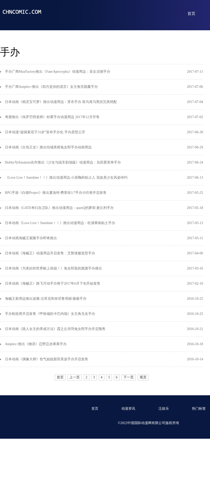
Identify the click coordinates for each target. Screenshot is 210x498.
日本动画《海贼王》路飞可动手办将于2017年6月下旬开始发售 (52, 283)
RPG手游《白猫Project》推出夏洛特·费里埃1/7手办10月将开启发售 (55, 193)
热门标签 (199, 408)
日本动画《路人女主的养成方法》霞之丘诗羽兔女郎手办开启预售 (55, 329)
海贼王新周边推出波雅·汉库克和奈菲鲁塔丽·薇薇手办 (45, 298)
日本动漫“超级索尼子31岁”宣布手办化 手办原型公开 (45, 132)
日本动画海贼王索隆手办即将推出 (31, 238)
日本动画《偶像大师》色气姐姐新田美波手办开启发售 (46, 359)
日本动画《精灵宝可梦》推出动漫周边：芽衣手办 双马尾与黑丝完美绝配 (61, 102)
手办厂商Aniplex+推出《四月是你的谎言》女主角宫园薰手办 (51, 87)
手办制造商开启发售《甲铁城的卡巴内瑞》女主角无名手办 (50, 314)
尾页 (143, 377)
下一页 (128, 377)
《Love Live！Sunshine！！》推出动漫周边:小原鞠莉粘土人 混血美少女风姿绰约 (66, 177)
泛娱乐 (163, 408)
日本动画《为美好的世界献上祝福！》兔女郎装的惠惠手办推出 (53, 268)
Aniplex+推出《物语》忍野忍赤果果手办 (36, 344)
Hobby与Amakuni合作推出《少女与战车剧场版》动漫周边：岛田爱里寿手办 (63, 162)
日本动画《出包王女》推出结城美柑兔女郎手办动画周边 (48, 147)
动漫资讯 (128, 408)
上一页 (74, 377)
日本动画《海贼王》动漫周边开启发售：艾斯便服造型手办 (50, 253)
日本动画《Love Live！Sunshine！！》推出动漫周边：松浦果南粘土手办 (60, 223)
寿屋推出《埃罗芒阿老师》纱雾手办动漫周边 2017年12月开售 (52, 117)
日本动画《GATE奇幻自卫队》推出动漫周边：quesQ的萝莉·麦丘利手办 (59, 208)
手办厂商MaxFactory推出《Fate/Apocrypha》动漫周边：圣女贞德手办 (57, 71)
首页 (191, 13)
